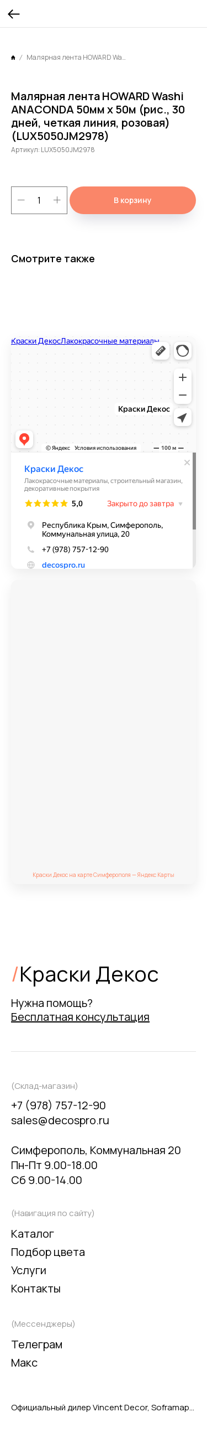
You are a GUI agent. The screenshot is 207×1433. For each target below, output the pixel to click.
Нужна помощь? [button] (80, 1009)
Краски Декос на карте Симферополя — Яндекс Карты (103, 875)
